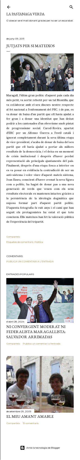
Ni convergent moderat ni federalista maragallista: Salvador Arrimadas (36, 331)
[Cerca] (71, 6)
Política (38, 242)
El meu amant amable (30, 416)
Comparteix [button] (13, 236)
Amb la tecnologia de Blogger (40, 447)
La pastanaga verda (25, 14)
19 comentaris (30, 423)
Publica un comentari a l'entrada (30, 261)
